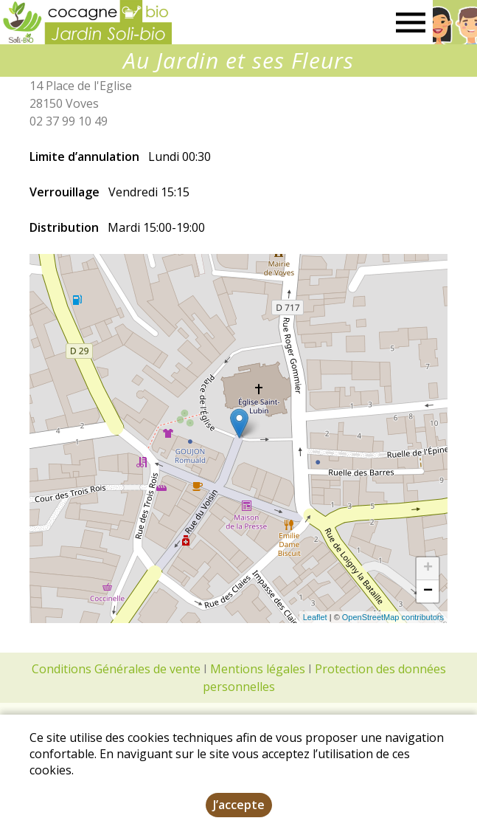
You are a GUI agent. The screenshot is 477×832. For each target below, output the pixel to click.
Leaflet (315, 617)
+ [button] (428, 568)
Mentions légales (257, 669)
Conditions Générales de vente (116, 669)
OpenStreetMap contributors (393, 617)
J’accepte (239, 805)
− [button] (428, 591)
